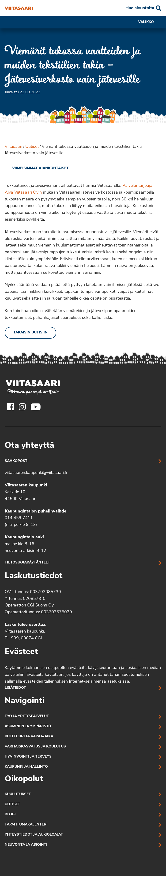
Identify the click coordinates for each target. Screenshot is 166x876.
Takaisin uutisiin (30, 332)
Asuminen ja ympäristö (28, 726)
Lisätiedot (15, 688)
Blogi (10, 814)
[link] (37, 168)
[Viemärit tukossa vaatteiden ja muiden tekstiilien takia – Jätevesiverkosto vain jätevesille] (19, 8)
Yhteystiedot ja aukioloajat (34, 835)
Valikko (149, 22)
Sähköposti (17, 461)
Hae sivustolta (139, 8)
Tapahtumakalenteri (26, 824)
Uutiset (32, 147)
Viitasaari (13, 147)
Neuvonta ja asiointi (26, 845)
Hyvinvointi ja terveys (28, 757)
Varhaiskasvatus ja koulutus (35, 746)
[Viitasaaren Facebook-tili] (10, 406)
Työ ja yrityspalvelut (27, 716)
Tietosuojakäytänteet (27, 562)
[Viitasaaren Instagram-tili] (22, 406)
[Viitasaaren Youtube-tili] (35, 406)
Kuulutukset (18, 794)
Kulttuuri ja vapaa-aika (29, 736)
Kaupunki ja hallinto (26, 767)
